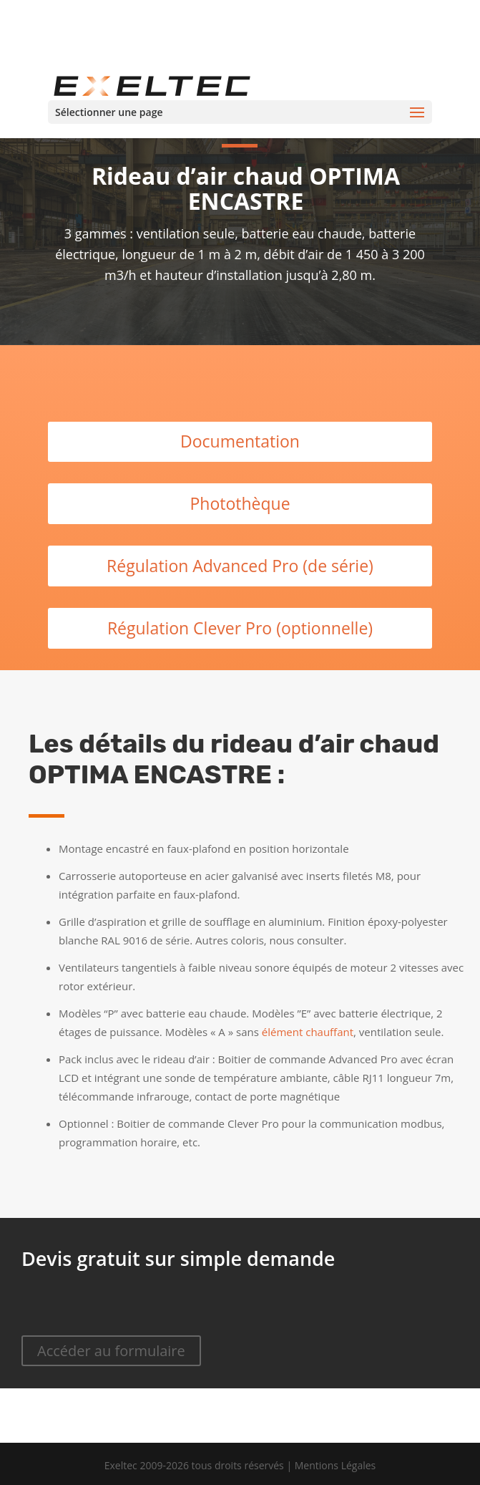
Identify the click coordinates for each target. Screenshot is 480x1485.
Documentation (240, 441)
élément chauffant (307, 1032)
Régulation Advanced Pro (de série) (240, 565)
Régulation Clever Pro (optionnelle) (240, 627)
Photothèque (240, 503)
